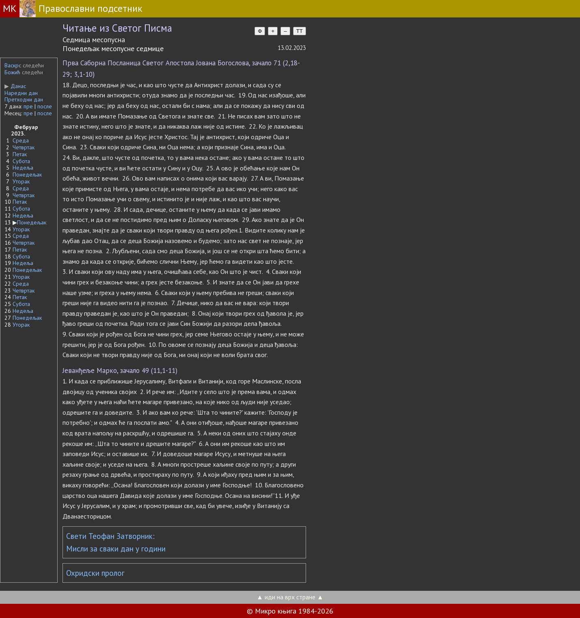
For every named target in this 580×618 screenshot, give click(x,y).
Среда (21, 140)
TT (299, 31)
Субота (21, 161)
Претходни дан (23, 99)
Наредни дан (21, 93)
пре (28, 106)
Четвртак (23, 147)
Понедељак (27, 174)
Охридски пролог (95, 573)
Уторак (21, 181)
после (44, 106)
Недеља (23, 167)
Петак (20, 154)
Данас (15, 86)
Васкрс (12, 65)
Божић (12, 72)
